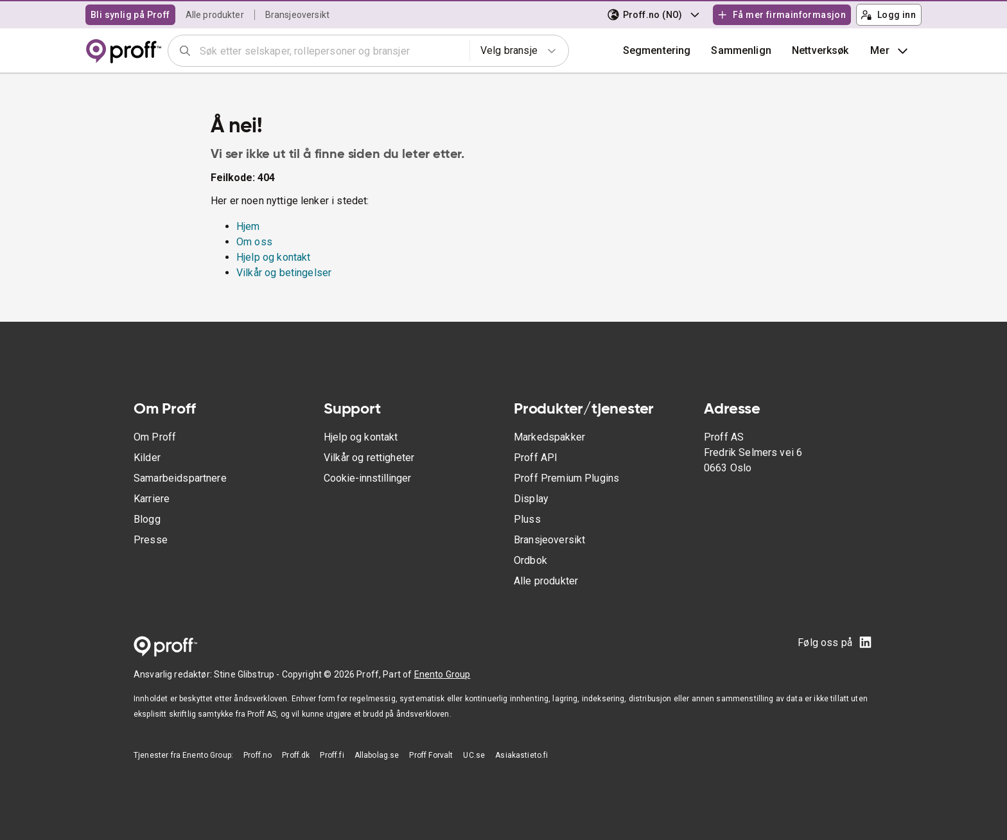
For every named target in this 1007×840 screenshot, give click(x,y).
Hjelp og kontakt (273, 257)
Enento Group (442, 674)
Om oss (254, 242)
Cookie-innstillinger (367, 478)
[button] (741, 51)
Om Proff (155, 437)
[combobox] (330, 50)
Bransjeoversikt (297, 15)
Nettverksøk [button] (820, 50)
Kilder (147, 457)
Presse (151, 540)
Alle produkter (215, 15)
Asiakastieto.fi (521, 755)
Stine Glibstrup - (248, 674)
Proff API (535, 457)
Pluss (527, 519)
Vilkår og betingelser (283, 273)
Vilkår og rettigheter (369, 457)
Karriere (152, 499)
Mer (890, 50)
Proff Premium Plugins (566, 478)
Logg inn (888, 15)
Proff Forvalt (431, 755)
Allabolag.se (377, 755)
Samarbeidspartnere (180, 478)
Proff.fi (332, 755)
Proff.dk (296, 755)
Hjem (248, 226)
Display (531, 499)
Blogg (147, 519)
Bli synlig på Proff (130, 15)
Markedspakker (549, 437)
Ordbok (530, 560)
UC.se (474, 755)
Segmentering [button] (657, 50)
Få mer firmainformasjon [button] (781, 15)
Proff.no (257, 755)
